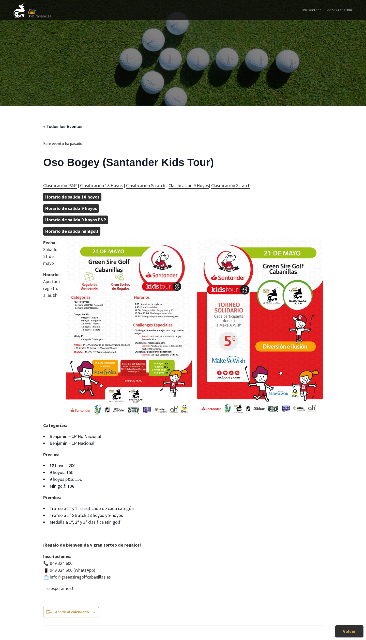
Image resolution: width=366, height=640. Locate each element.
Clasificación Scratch (145, 185)
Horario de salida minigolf (71, 231)
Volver (349, 631)
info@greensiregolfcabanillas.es (80, 577)
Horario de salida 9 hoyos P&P (75, 220)
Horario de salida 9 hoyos (71, 208)
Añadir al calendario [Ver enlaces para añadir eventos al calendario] (72, 612)
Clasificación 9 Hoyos (189, 185)
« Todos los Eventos (62, 126)
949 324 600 (61, 563)
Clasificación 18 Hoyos (101, 185)
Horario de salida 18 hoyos (72, 197)
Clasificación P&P (60, 185)
